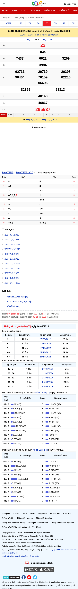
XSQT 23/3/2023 (49, 120)
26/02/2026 (48, 377)
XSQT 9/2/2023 (11, 273)
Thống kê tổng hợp (44, 518)
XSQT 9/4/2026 (11, 235)
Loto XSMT (7, 172)
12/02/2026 (48, 373)
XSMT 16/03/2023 (50, 35)
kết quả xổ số (13, 314)
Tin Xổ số (36, 527)
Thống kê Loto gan (25, 518)
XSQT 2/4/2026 (11, 239)
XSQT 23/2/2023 (12, 263)
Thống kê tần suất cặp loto (62, 523)
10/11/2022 (45, 343)
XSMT (24, 11)
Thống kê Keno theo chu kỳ (13, 523)
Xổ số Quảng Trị (42, 392)
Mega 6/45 (42, 513)
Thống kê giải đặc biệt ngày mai (16, 527)
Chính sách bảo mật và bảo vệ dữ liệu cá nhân (20, 556)
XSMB (5, 11)
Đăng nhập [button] (70, 4)
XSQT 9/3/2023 (32, 120)
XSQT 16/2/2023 (12, 268)
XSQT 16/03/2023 (51, 39)
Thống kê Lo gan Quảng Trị (17, 326)
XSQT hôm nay (14, 306)
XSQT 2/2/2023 (11, 278)
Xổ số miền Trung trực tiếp (19, 301)
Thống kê (64, 11)
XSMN (14, 11)
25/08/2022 (45, 339)
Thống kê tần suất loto (38, 523)
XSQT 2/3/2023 (11, 259)
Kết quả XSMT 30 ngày (17, 296)
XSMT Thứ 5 (33, 35)
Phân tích (49, 11)
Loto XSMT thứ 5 (24, 172)
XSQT (28, 39)
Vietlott (35, 11)
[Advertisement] (39, 148)
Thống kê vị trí (8, 518)
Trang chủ (6, 513)
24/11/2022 (45, 352)
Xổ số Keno (55, 513)
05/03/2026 (48, 382)
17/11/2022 (45, 348)
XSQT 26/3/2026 (12, 244)
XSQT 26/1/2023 (12, 283)
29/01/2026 (48, 369)
